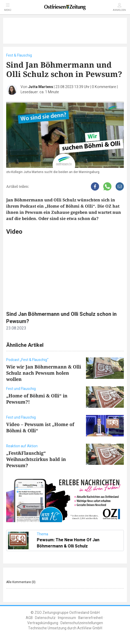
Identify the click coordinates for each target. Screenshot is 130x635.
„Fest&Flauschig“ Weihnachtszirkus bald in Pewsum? (36, 459)
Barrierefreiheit (90, 618)
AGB (29, 618)
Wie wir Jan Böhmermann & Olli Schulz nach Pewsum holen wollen (43, 373)
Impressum (67, 618)
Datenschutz (45, 618)
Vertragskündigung (42, 623)
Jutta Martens (40, 87)
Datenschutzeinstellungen (81, 623)
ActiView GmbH (89, 628)
